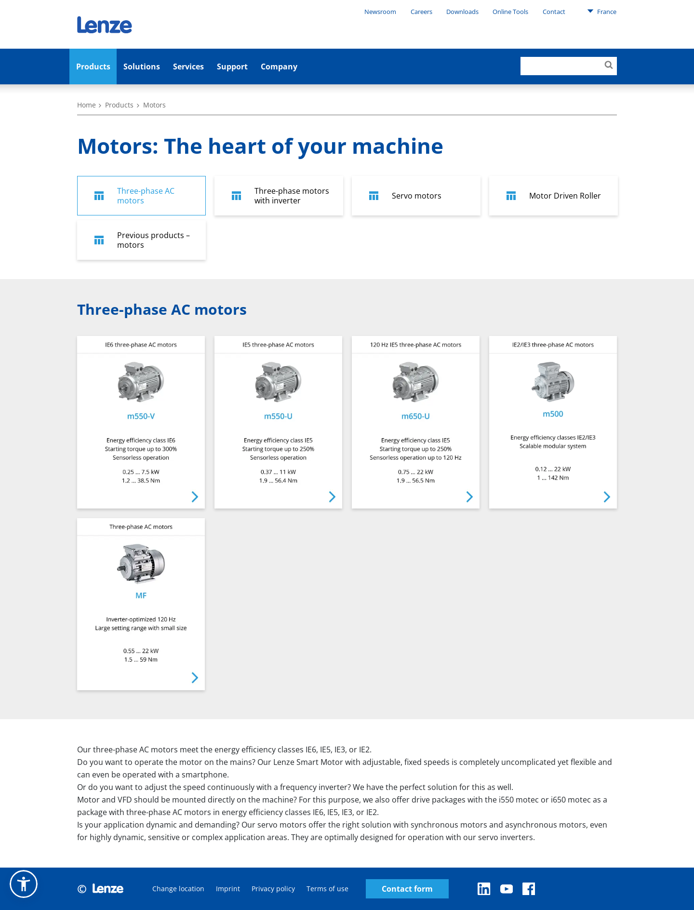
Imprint (228, 888)
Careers (421, 11)
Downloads (462, 11)
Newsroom (380, 11)
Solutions (141, 66)
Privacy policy (273, 888)
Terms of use (327, 888)
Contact (554, 11)
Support (232, 66)
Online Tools (510, 11)
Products (93, 66)
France (601, 11)
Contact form (407, 889)
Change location (178, 888)
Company (279, 66)
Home (86, 104)
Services (188, 66)
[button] (24, 884)
